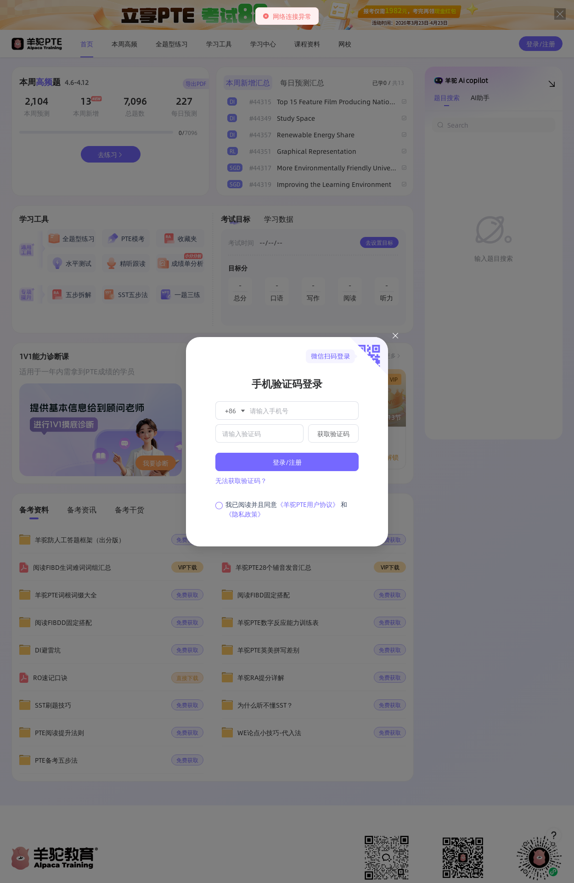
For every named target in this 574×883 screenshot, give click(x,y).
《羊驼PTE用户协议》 (308, 504)
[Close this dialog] (395, 337)
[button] (234, 410)
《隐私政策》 (244, 514)
